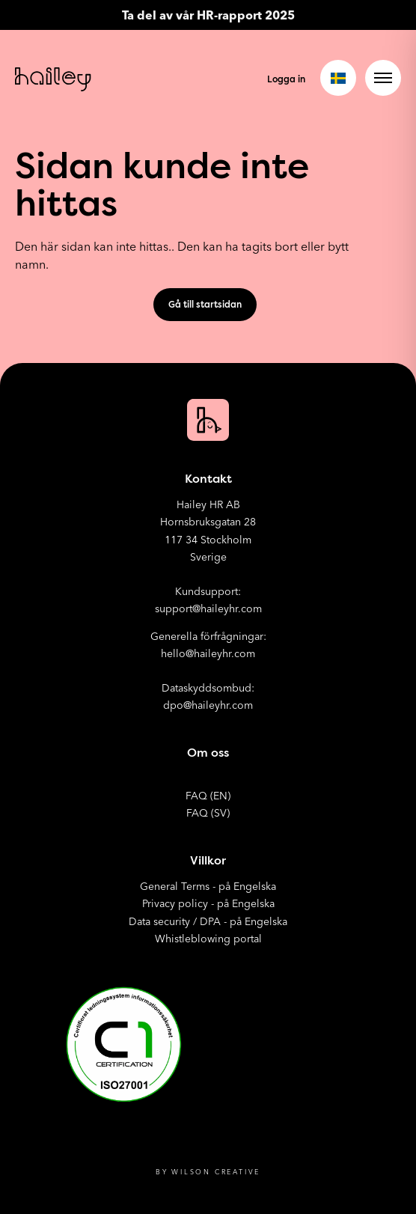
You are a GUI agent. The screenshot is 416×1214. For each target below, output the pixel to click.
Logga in (286, 79)
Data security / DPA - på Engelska (208, 921)
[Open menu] (383, 78)
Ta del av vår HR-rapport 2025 (208, 14)
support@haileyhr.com (208, 608)
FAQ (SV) (208, 813)
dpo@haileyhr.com (208, 705)
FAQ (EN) (208, 795)
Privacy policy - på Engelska (208, 903)
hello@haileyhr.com (208, 653)
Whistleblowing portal (208, 938)
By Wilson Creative (208, 1172)
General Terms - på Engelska (208, 886)
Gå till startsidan (205, 304)
